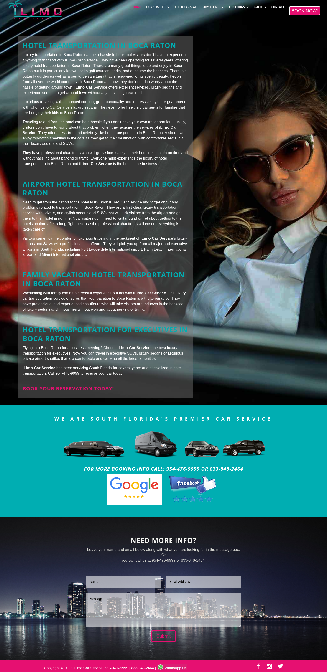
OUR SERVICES (155, 5)
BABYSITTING (211, 5)
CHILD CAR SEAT (186, 5)
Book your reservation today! (68, 388)
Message (163, 610)
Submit (163, 636)
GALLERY (260, 5)
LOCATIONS (237, 5)
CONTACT (277, 5)
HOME (137, 5)
